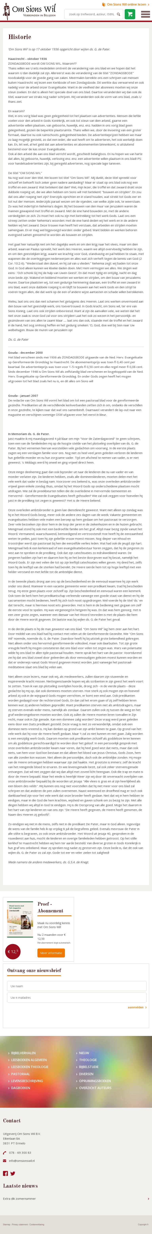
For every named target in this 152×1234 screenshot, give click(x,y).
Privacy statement (20, 1224)
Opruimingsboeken (95, 1081)
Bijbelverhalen (23, 1053)
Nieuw (84, 1053)
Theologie (88, 1060)
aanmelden (135, 1007)
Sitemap (6, 1224)
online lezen (126, 4)
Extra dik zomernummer (19, 1198)
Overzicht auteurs (95, 1088)
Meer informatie (51, 953)
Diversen (86, 1074)
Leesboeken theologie (29, 1067)
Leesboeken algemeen (29, 1060)
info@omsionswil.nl (22, 1161)
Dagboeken (20, 1088)
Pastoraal (20, 1074)
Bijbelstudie (89, 1067)
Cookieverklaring (36, 1224)
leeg (130, 14)
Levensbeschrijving (27, 1081)
